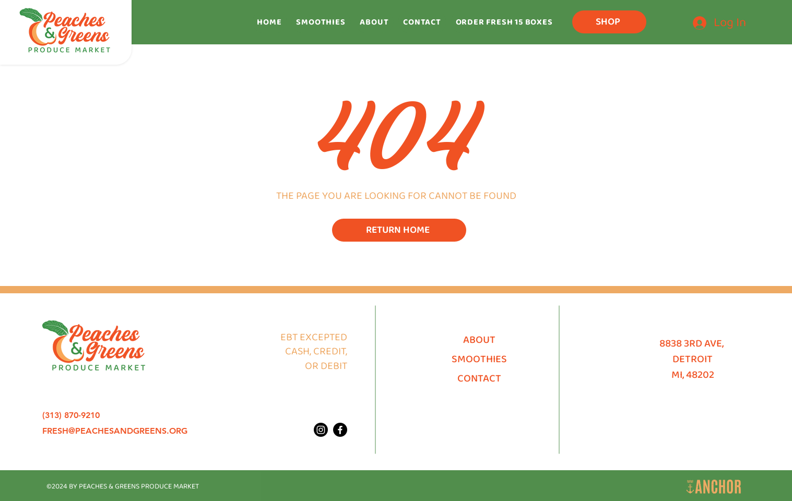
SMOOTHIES (479, 359)
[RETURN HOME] (399, 230)
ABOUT (479, 339)
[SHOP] (609, 21)
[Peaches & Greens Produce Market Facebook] (340, 430)
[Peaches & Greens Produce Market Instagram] (321, 430)
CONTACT (479, 378)
